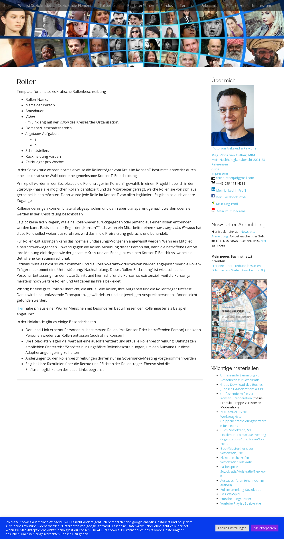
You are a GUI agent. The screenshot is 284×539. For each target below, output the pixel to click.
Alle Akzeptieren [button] (265, 528)
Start (7, 5)
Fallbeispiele (110, 5)
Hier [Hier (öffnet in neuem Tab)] (20, 308)
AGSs (215, 169)
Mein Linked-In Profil (230, 190)
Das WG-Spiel (230, 494)
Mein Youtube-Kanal (231, 211)
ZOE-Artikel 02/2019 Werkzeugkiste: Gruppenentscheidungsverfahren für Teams (243, 419)
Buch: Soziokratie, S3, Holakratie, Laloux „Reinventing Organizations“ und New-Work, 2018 (243, 437)
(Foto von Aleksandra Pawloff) (233, 148)
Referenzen (235, 5)
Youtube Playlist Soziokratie (240, 503)
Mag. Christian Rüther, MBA (233, 155)
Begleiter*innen (140, 5)
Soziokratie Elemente (75, 5)
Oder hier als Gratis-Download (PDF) (238, 270)
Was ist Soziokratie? (34, 5)
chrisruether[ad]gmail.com (235, 178)
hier (263, 241)
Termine (186, 5)
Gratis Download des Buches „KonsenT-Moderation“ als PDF (243, 386)
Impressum (261, 5)
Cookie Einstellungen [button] (232, 528)
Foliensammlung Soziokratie (240, 489)
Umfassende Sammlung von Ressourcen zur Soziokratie (240, 377)
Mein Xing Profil (227, 204)
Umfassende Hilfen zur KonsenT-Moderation (236, 396)
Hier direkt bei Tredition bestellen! (236, 266)
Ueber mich (209, 5)
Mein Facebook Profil (230, 197)
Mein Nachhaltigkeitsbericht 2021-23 (238, 159)
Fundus (167, 5)
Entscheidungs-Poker (235, 499)
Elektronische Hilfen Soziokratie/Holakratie (236, 459)
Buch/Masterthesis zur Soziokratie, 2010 (236, 450)
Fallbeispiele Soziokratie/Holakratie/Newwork (243, 471)
